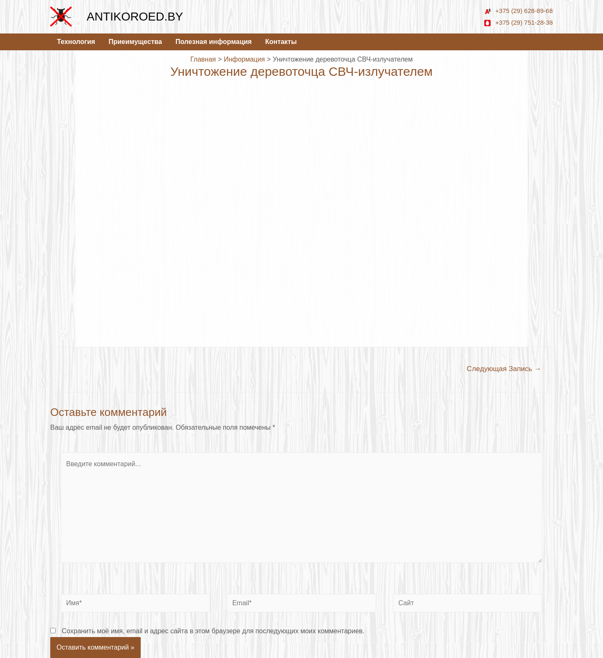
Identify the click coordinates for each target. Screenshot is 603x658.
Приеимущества (135, 41)
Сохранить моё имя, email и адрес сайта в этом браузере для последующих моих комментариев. (213, 631)
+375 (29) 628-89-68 (518, 10)
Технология (76, 41)
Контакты (280, 41)
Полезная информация (213, 41)
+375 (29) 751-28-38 (518, 22)
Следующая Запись (504, 369)
